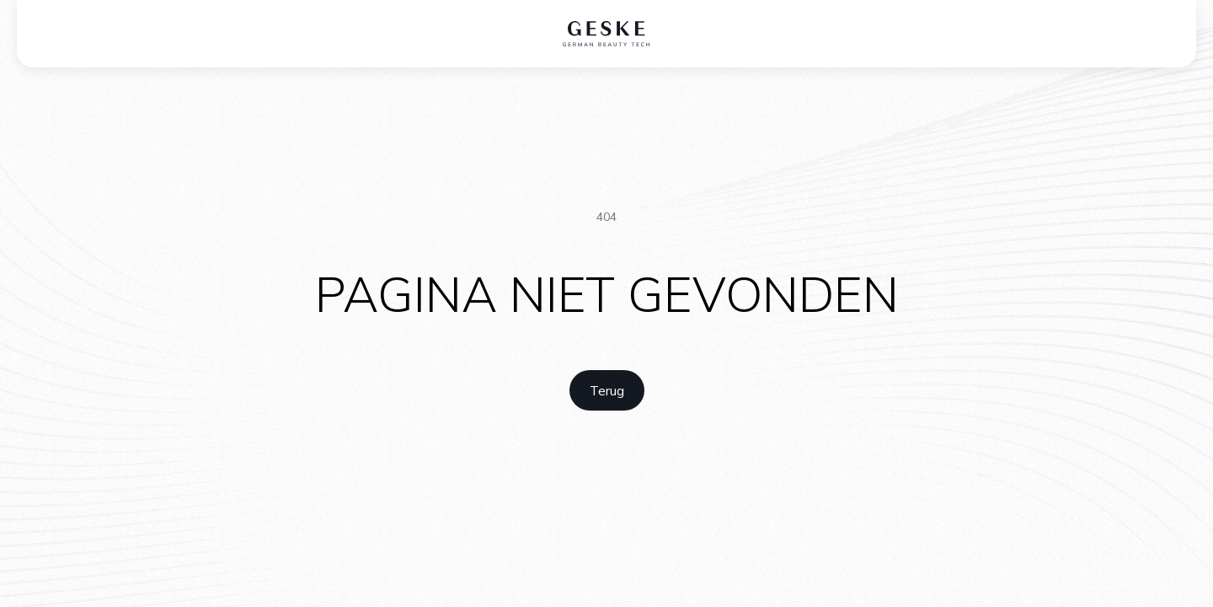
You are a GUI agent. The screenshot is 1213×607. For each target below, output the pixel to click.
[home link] (606, 390)
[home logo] (607, 33)
